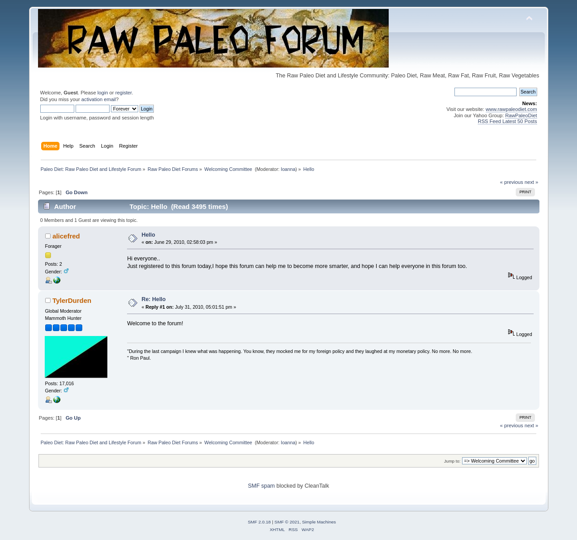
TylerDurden (71, 300)
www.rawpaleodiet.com (511, 109)
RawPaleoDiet (521, 115)
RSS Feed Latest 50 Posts (507, 121)
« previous (511, 182)
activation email (98, 99)
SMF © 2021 (287, 521)
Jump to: (452, 461)
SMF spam (261, 486)
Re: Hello (153, 299)
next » (532, 182)
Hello (148, 235)
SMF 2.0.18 (259, 521)
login (103, 92)
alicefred (66, 236)
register (123, 92)
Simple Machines (319, 521)
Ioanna (288, 169)
